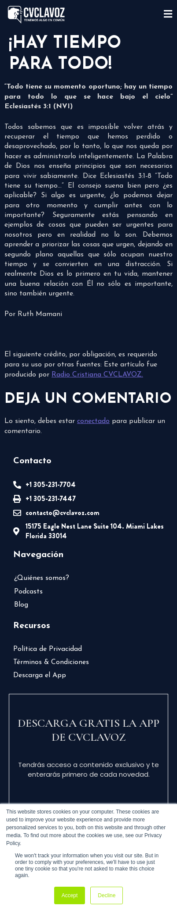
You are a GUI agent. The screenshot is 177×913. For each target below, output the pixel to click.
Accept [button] (70, 895)
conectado (93, 421)
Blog (21, 604)
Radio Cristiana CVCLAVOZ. (97, 374)
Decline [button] (106, 895)
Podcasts (28, 591)
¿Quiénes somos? (41, 578)
